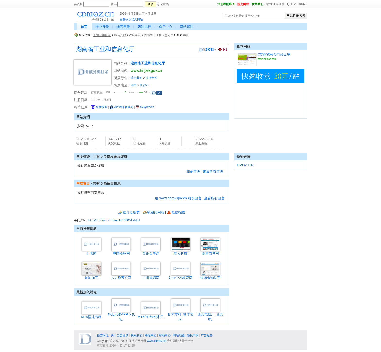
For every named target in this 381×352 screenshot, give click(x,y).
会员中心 (165, 27)
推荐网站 (243, 46)
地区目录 (123, 27)
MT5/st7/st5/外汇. (151, 315)
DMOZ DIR (245, 165)
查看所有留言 (214, 198)
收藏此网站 (153, 212)
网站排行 (144, 27)
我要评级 (193, 172)
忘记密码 (163, 4)
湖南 (134, 85)
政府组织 (135, 35)
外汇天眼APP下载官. (121, 315)
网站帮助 (186, 27)
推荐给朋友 (129, 212)
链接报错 (176, 212)
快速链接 (243, 157)
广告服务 (207, 335)
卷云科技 (180, 251)
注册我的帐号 (226, 4)
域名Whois (145, 107)
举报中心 (150, 335)
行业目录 (102, 27)
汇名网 (91, 251)
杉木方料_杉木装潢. (180, 315)
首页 (84, 27)
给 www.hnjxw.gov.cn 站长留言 (178, 198)
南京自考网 (210, 251)
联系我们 (257, 4)
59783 (210, 49)
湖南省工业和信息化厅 (158, 35)
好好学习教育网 (180, 276)
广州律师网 (150, 276)
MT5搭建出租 (91, 315)
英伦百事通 (150, 251)
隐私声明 (193, 335)
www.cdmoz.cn (156, 341)
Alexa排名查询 (121, 107)
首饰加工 (91, 276)
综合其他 (120, 35)
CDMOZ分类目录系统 (274, 54)
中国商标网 (121, 251)
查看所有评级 (213, 172)
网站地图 (179, 335)
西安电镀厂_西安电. (210, 315)
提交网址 (103, 335)
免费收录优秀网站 (131, 19)
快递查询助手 (210, 276)
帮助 (269, 4)
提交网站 (243, 4)
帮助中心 (165, 335)
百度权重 (99, 107)
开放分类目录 (102, 35)
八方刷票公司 (121, 276)
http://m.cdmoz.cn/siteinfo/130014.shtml (114, 220)
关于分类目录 (119, 335)
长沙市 (144, 85)
